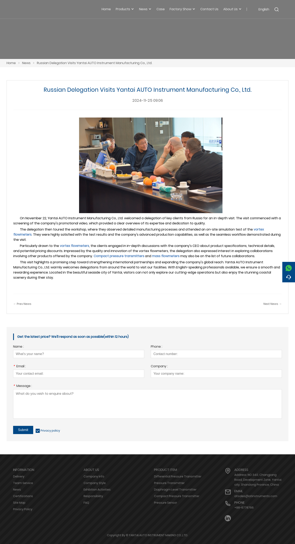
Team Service (23, 483)
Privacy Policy (22, 509)
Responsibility (93, 496)
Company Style (95, 483)
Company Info (94, 476)
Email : (19, 367)
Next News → (272, 304)
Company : (159, 367)
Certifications (23, 496)
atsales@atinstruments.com (255, 496)
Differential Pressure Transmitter (177, 476)
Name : (18, 347)
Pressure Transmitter (169, 483)
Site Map (19, 503)
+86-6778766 (244, 508)
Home (11, 63)
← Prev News (22, 304)
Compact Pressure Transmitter (176, 496)
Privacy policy (50, 431)
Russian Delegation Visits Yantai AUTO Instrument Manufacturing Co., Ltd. (94, 63)
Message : (22, 386)
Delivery (18, 476)
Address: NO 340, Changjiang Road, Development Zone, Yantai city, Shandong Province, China (257, 480)
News (26, 63)
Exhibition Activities (97, 489)
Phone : (156, 347)
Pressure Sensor (165, 503)
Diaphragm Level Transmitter (175, 489)
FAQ (86, 503)
